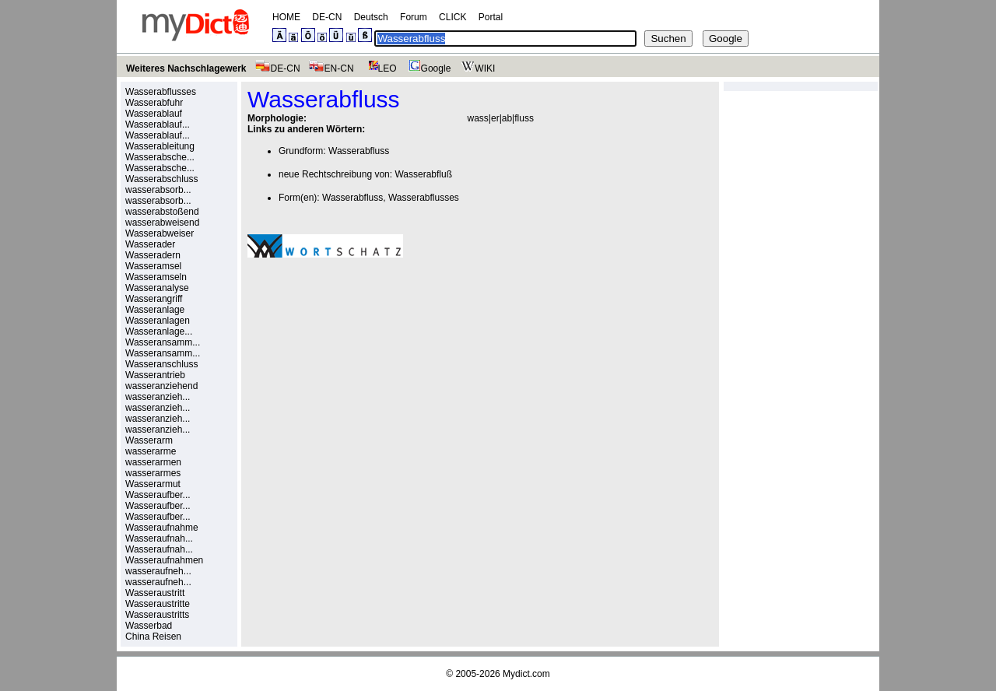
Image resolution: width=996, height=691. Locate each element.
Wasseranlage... (158, 331)
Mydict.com (526, 673)
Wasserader (150, 244)
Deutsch (371, 17)
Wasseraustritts (157, 614)
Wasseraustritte (157, 603)
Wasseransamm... (162, 342)
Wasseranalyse (157, 287)
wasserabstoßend (162, 211)
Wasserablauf (153, 113)
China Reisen (153, 636)
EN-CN (331, 68)
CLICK (452, 17)
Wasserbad (148, 625)
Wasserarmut (153, 484)
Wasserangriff (153, 298)
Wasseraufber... (158, 494)
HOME (286, 17)
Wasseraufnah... (159, 538)
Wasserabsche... (160, 157)
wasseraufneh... (158, 571)
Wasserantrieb (155, 375)
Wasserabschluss (161, 179)
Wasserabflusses (160, 91)
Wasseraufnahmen (164, 560)
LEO (379, 68)
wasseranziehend (161, 386)
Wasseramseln (156, 277)
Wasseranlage (154, 309)
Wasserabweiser (159, 233)
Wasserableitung (160, 146)
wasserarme (150, 451)
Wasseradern (153, 255)
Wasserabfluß (423, 174)
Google (428, 68)
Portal (491, 17)
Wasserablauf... (157, 124)
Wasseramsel (153, 266)
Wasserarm (149, 440)
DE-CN (327, 17)
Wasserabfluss (358, 151)
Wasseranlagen (157, 320)
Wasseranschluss (161, 364)
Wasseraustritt (154, 593)
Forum (413, 17)
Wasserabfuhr (154, 102)
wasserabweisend (162, 222)
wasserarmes (153, 473)
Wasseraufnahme (161, 527)
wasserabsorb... (158, 189)
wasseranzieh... (157, 396)
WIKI (476, 68)
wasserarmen (153, 462)
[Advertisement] (378, 377)
